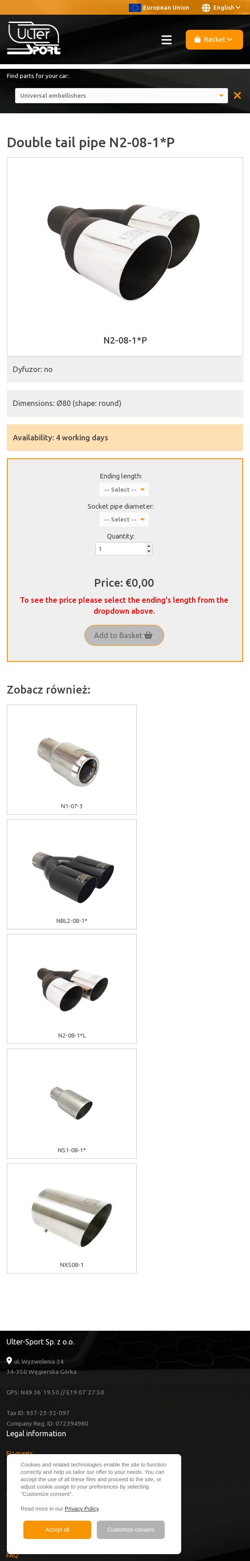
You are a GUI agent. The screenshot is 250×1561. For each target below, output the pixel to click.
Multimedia (21, 1315)
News (14, 1346)
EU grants (19, 1224)
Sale (12, 1305)
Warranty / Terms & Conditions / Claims (60, 1254)
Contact (17, 1336)
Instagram (29, 1407)
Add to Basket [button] (123, 635)
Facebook (29, 1396)
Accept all (57, 1530)
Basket (213, 39)
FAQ (12, 1325)
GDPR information (30, 1244)
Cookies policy (26, 1234)
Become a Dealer (30, 1357)
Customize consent (130, 1530)
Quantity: (120, 536)
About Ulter (22, 1295)
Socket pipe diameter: (121, 506)
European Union (159, 7)
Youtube (28, 1386)
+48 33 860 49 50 (41, 1437)
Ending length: (121, 476)
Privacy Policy (82, 1508)
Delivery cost (24, 1265)
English (221, 8)
